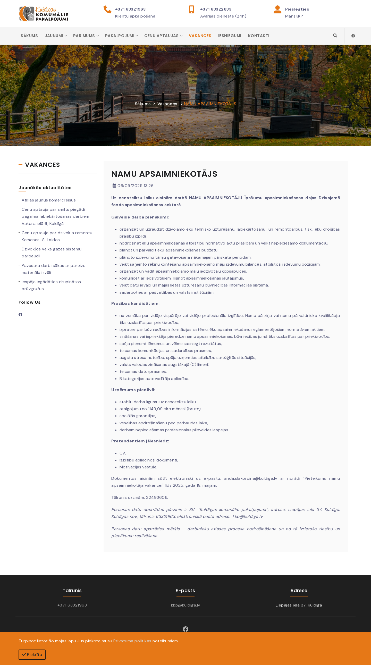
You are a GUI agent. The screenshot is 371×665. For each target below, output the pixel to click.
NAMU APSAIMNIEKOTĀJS (210, 104)
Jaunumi (54, 36)
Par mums (84, 36)
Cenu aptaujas (161, 36)
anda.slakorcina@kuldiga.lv (250, 478)
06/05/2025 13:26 (133, 186)
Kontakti (258, 36)
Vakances (200, 36)
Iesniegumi (229, 36)
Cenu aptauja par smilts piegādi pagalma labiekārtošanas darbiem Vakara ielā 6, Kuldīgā (55, 216)
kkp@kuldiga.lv (247, 517)
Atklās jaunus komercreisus (49, 200)
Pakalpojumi (119, 36)
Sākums (29, 36)
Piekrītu (32, 654)
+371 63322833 (216, 9)
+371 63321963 (130, 9)
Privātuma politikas (132, 641)
